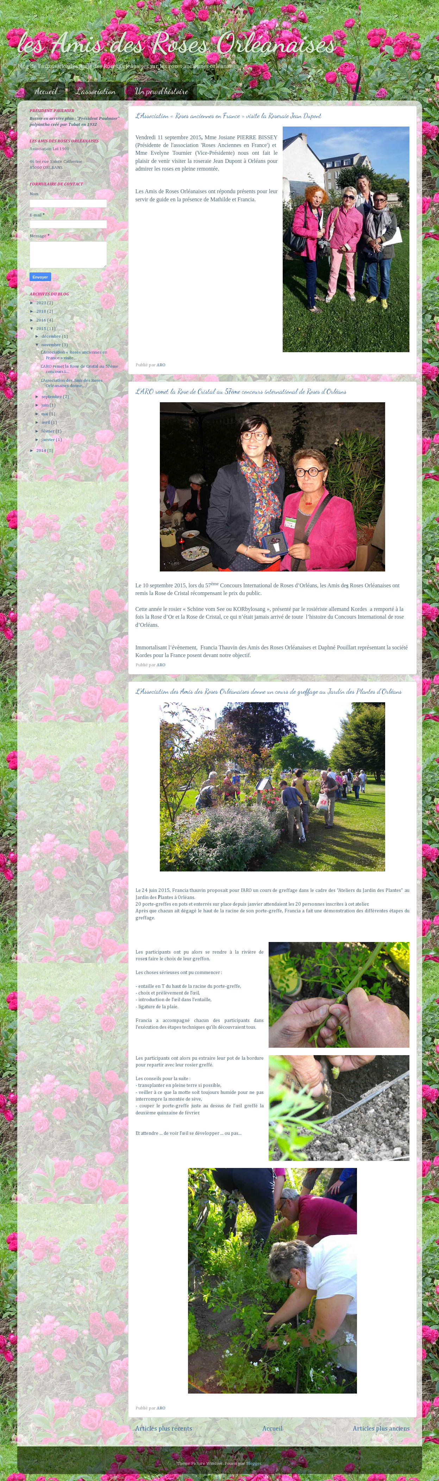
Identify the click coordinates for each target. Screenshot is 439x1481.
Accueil (46, 91)
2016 (41, 320)
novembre (52, 345)
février (49, 431)
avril (46, 422)
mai (45, 414)
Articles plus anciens (381, 1429)
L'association (95, 91)
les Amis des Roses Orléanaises (176, 42)
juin (46, 405)
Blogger (253, 1463)
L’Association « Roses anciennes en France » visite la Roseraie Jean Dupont (228, 115)
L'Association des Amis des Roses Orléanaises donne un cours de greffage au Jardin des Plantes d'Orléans (269, 691)
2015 (41, 328)
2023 (41, 303)
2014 (41, 450)
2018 (41, 311)
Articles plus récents (163, 1429)
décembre (52, 336)
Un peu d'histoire (161, 91)
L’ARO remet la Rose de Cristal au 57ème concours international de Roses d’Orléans (241, 391)
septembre (52, 396)
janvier (49, 439)
